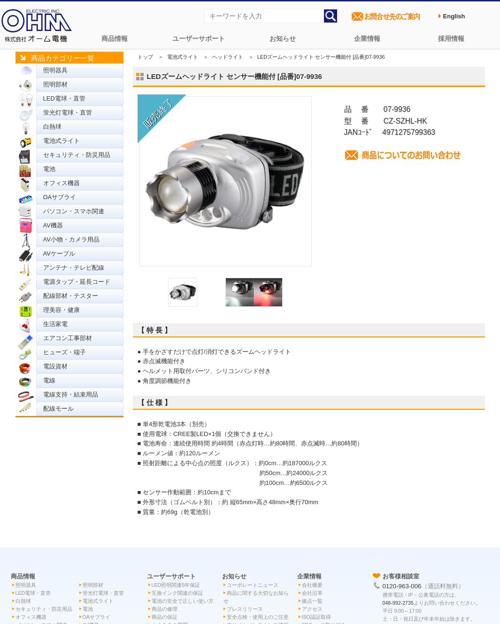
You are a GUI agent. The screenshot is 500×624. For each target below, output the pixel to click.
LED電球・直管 (64, 98)
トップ (145, 57)
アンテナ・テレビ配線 (73, 267)
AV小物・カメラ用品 (71, 239)
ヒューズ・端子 (64, 352)
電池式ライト (61, 140)
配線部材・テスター (70, 295)
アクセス (312, 609)
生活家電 (55, 324)
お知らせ (282, 38)
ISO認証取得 (316, 617)
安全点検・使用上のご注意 (258, 617)
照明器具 (55, 70)
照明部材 (55, 84)
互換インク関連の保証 (177, 593)
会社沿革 (312, 593)
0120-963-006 (402, 586)
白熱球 (52, 126)
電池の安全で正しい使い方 (183, 601)
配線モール (58, 408)
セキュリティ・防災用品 (76, 154)
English (454, 16)
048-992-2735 (398, 603)
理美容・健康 (61, 309)
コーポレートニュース (252, 585)
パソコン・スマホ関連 (73, 211)
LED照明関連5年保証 (176, 585)
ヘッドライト (227, 57)
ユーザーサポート (198, 38)
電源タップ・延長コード (76, 281)
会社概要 (312, 585)
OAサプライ (60, 197)
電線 (49, 380)
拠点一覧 (312, 601)
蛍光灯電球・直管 (67, 112)
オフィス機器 (61, 183)
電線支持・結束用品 (70, 394)
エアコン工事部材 (67, 338)
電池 (49, 168)
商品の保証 (164, 617)
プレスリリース (245, 609)
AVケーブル (59, 253)
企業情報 (367, 38)
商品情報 (114, 38)
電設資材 (55, 366)
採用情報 (451, 38)
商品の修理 (164, 609)
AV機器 (53, 225)
